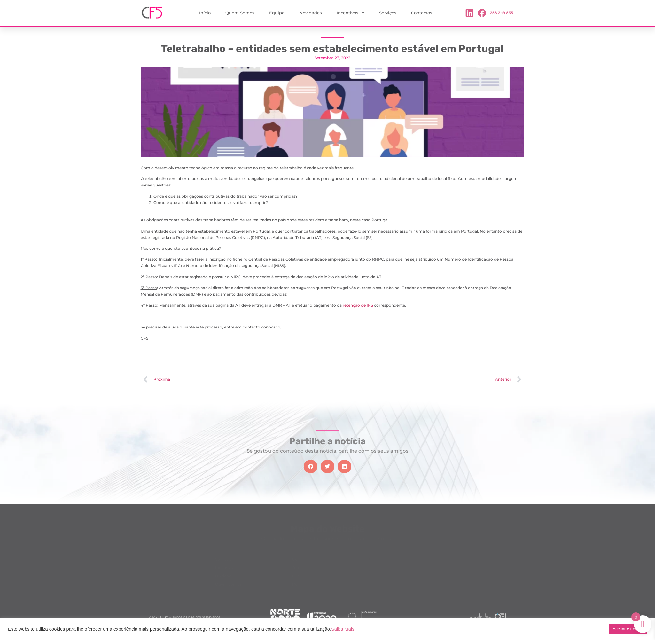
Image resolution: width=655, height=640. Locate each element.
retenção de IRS (358, 305)
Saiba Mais (343, 629)
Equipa (277, 12)
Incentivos (350, 12)
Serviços (387, 12)
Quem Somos (239, 12)
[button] (310, 466)
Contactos (421, 12)
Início (205, 12)
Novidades (310, 12)
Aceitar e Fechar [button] (628, 629)
